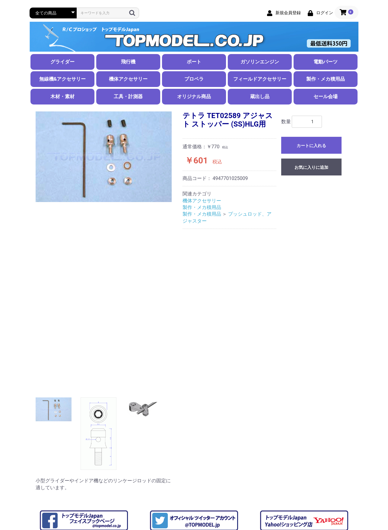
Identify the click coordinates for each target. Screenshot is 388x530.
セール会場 (325, 96)
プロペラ (194, 79)
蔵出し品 (259, 96)
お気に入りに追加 (311, 167)
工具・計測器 (128, 96)
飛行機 (128, 62)
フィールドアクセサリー (259, 79)
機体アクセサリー (128, 79)
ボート (194, 62)
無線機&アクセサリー (62, 79)
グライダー (62, 62)
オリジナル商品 (194, 96)
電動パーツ (325, 62)
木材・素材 (62, 96)
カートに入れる (311, 145)
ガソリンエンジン (259, 62)
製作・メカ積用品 (325, 79)
